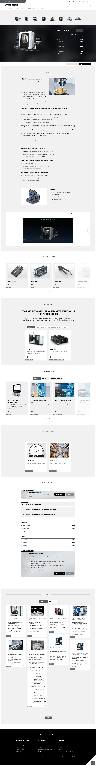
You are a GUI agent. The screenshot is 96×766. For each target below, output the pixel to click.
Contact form (18, 743)
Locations (61, 749)
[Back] (46, 292)
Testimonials (18, 751)
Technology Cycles (56, 378)
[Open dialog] (17, 275)
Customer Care (68, 5)
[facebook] (49, 734)
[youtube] (52, 734)
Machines (16, 8)
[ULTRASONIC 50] (10, 64)
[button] (73, 1)
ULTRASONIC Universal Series (31, 8)
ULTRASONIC (22, 8)
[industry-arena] (55, 734)
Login (69, 494)
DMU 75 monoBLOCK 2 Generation (45, 749)
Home (6, 8)
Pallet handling (41, 327)
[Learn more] (36, 456)
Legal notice (41, 756)
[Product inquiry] (86, 64)
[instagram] (43, 734)
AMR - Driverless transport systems (58, 327)
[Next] (49, 292)
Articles (52, 601)
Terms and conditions (32, 756)
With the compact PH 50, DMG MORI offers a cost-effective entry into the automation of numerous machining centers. (57, 626)
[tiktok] (46, 734)
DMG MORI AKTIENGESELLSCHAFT (66, 745)
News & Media (77, 5)
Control (45, 378)
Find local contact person (21, 745)
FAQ (17, 747)
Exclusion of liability (71, 756)
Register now (59, 494)
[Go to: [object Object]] (16, 611)
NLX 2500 (40, 743)
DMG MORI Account (42, 570)
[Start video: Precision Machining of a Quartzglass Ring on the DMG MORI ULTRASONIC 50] (48, 230)
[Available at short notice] (73, 64)
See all (30, 327)
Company (84, 5)
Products (53, 5)
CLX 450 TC (40, 751)
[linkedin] (40, 734)
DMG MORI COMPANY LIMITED (65, 743)
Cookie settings (62, 756)
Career (60, 747)
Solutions (60, 5)
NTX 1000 (40, 747)
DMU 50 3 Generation (42, 745)
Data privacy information (51, 756)
